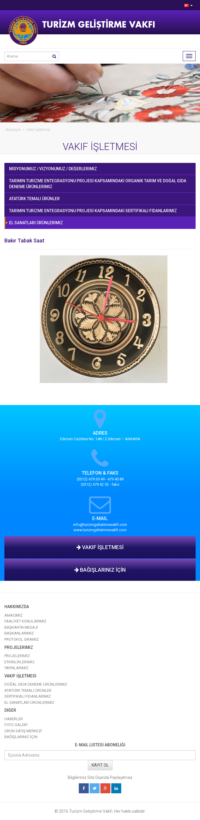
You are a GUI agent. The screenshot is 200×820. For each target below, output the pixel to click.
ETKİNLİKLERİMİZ (19, 662)
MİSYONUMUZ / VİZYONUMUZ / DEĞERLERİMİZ (53, 168)
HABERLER (13, 719)
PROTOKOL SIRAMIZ (21, 639)
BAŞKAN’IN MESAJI (21, 627)
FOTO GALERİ (16, 725)
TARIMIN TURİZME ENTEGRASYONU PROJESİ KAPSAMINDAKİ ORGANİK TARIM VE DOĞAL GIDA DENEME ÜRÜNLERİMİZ (97, 183)
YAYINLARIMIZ (16, 668)
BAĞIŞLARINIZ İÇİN (100, 570)
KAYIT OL (100, 765)
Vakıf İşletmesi (38, 130)
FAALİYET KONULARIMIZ (25, 621)
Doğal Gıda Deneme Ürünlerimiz (35, 684)
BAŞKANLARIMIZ (19, 633)
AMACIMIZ (13, 615)
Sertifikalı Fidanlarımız (27, 696)
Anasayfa (13, 130)
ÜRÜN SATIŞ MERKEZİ (23, 731)
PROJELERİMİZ (17, 656)
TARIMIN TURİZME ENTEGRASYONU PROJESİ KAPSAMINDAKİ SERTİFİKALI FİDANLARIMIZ (93, 210)
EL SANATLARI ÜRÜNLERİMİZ (36, 222)
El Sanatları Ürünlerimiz (29, 702)
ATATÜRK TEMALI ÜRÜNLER (34, 198)
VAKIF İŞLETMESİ (100, 547)
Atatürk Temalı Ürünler (28, 690)
